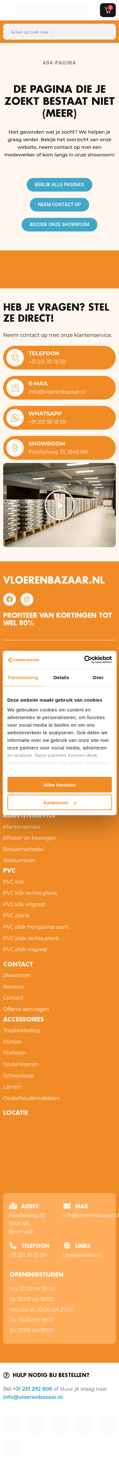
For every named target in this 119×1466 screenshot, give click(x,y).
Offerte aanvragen (26, 1009)
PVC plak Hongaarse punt (36, 927)
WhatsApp (45, 413)
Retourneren (19, 860)
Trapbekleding (21, 1030)
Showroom (47, 443)
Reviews (13, 987)
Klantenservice (29, 816)
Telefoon (44, 353)
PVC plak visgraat (25, 949)
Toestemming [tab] (22, 677)
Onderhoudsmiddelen (31, 1098)
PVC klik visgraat (24, 904)
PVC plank (16, 916)
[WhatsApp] (15, 418)
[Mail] (66, 1206)
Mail (82, 1207)
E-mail (39, 383)
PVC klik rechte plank (30, 893)
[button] (60, 505)
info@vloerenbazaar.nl (33, 1397)
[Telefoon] (15, 357)
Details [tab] (61, 677)
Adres (30, 1207)
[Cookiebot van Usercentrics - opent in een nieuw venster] (85, 660)
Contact (13, 998)
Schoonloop (18, 1076)
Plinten (12, 1042)
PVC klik (13, 882)
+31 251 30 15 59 (27, 1255)
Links (83, 1246)
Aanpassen (59, 802)
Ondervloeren (20, 1064)
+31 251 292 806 (32, 1389)
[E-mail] (15, 387)
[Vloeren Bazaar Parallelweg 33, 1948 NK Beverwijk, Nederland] (59, 1155)
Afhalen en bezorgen (29, 838)
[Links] (66, 1245)
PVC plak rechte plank (31, 938)
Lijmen (12, 1087)
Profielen (14, 1053)
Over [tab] (98, 677)
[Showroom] (15, 448)
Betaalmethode (23, 849)
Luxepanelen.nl (82, 1255)
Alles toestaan (59, 784)
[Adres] (13, 1206)
